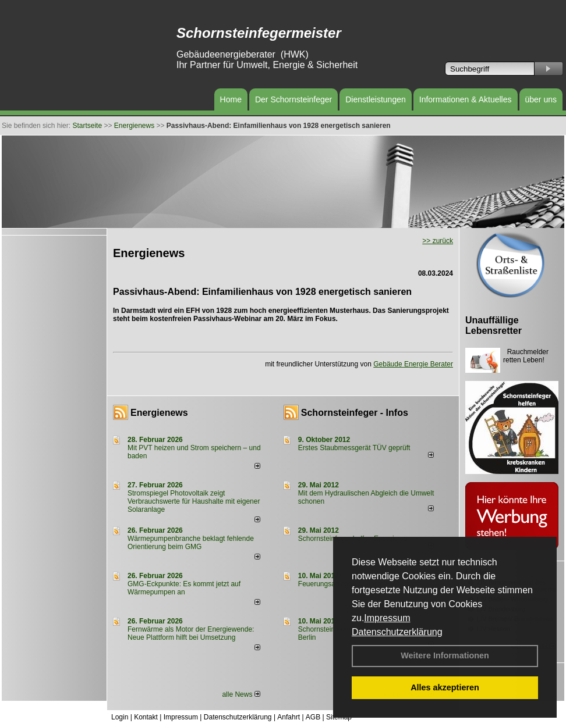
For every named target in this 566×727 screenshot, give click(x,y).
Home (231, 99)
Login (119, 717)
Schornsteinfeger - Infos (354, 413)
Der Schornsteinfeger (293, 99)
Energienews (159, 413)
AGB (313, 717)
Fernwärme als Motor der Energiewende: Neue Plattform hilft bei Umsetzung (191, 633)
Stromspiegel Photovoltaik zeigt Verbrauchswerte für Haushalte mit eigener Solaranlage (194, 501)
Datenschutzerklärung (397, 632)
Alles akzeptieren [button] (445, 687)
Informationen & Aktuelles (465, 99)
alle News (241, 694)
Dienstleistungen (375, 99)
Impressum (387, 618)
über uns (541, 99)
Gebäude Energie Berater (413, 364)
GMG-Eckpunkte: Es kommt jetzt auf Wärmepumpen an (184, 588)
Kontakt (146, 717)
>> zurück (437, 241)
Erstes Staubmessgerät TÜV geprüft (354, 448)
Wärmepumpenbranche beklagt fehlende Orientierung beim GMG (191, 542)
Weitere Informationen (445, 655)
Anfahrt (288, 717)
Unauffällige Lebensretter (493, 325)
